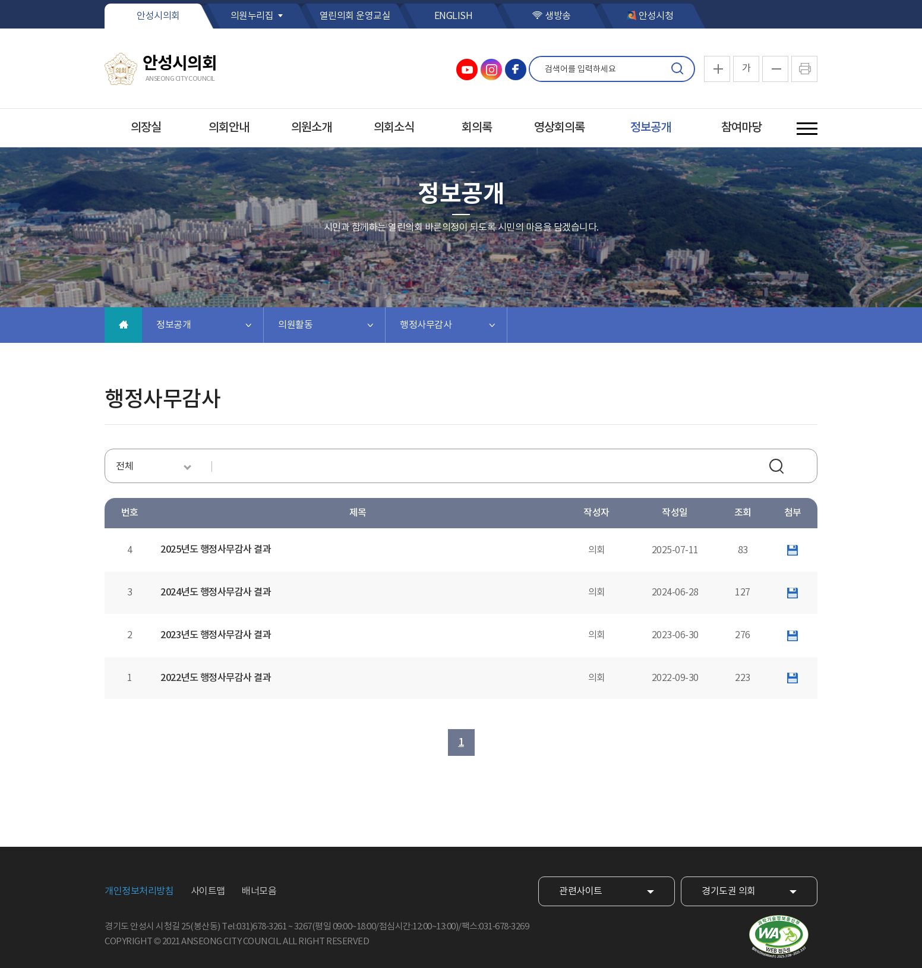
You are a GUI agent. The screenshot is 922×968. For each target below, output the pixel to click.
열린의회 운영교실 (355, 16)
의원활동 (295, 325)
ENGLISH (453, 16)
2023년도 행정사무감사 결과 (215, 635)
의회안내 (229, 128)
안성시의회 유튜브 (467, 69)
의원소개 (311, 128)
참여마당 (741, 128)
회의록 (477, 128)
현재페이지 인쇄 (804, 69)
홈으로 (123, 325)
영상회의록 (559, 128)
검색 (677, 69)
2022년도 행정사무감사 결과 (215, 678)
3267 (303, 927)
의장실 (146, 128)
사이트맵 (208, 891)
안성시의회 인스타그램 (491, 69)
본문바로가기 (0, 0)
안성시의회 (158, 16)
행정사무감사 (425, 325)
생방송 (558, 16)
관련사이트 (580, 891)
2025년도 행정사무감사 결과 (215, 550)
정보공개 (650, 128)
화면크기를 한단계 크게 (717, 69)
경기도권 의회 (729, 891)
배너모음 (259, 891)
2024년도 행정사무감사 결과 (215, 592)
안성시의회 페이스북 (515, 69)
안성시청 (656, 16)
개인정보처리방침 (139, 891)
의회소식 (394, 128)
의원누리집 (252, 16)
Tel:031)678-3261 (254, 927)
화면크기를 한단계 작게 (775, 69)
